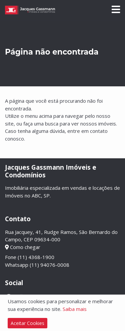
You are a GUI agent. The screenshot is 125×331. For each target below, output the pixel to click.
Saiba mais (75, 309)
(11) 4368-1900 (36, 257)
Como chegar (22, 247)
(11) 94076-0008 (49, 264)
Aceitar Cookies (27, 323)
